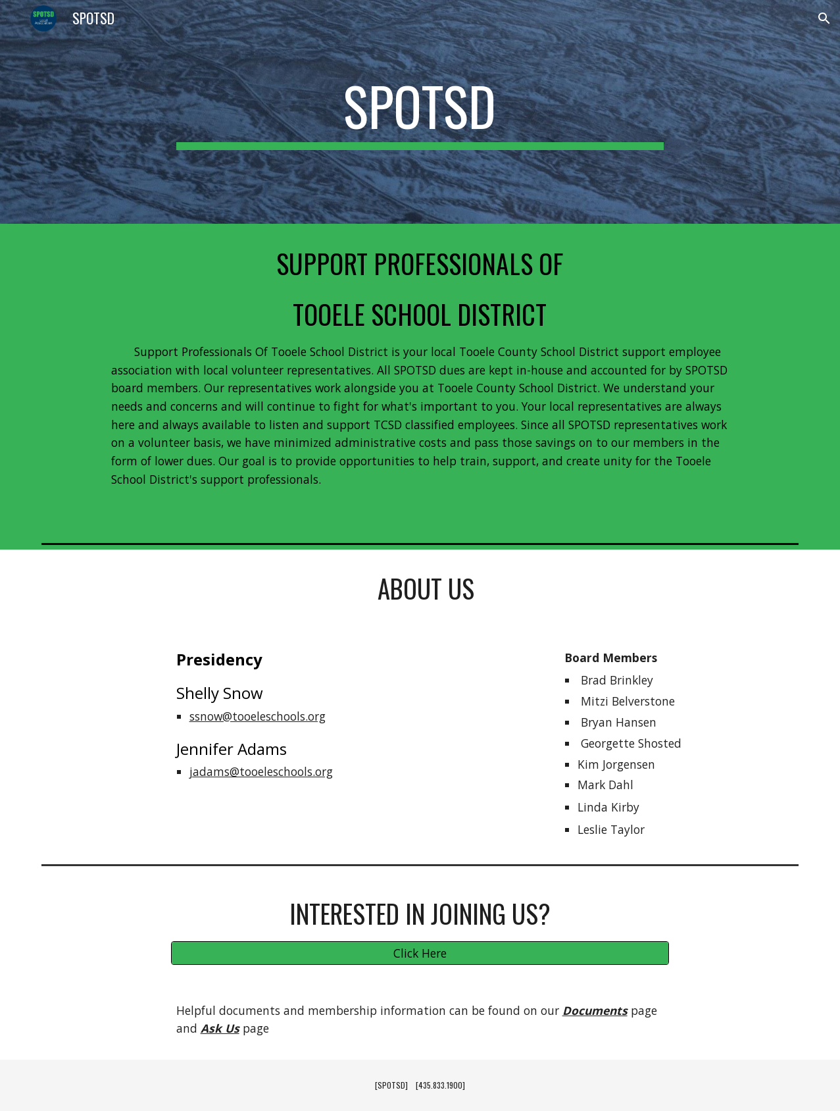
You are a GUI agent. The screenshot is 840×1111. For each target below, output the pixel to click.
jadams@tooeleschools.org (261, 771)
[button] (824, 18)
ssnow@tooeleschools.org (257, 716)
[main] (420, 111)
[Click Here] (420, 952)
